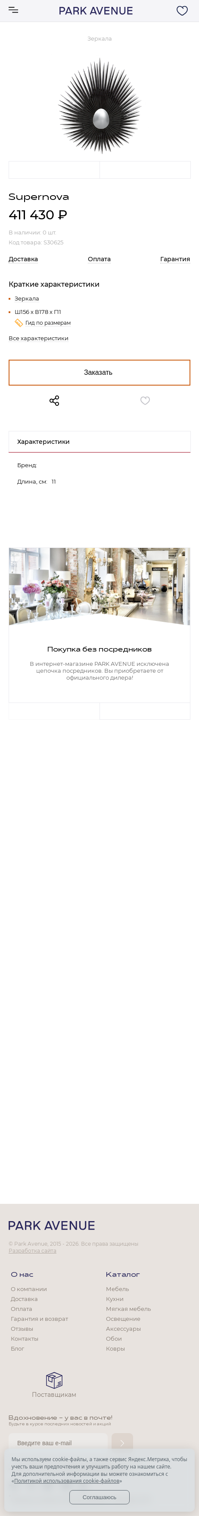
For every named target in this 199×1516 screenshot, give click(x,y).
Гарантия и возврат (39, 1318)
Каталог (123, 1275)
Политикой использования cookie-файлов (66, 1480)
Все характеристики (38, 338)
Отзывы (22, 1328)
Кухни (115, 1298)
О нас (22, 1275)
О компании (29, 1288)
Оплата (99, 259)
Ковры (115, 1348)
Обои (114, 1338)
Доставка (23, 259)
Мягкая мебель (128, 1308)
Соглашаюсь (100, 1497)
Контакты (24, 1338)
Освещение (123, 1318)
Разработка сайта (32, 1250)
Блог (17, 1348)
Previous (54, 169)
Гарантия (175, 259)
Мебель (117, 1288)
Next (145, 169)
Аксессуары (123, 1328)
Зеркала (27, 298)
